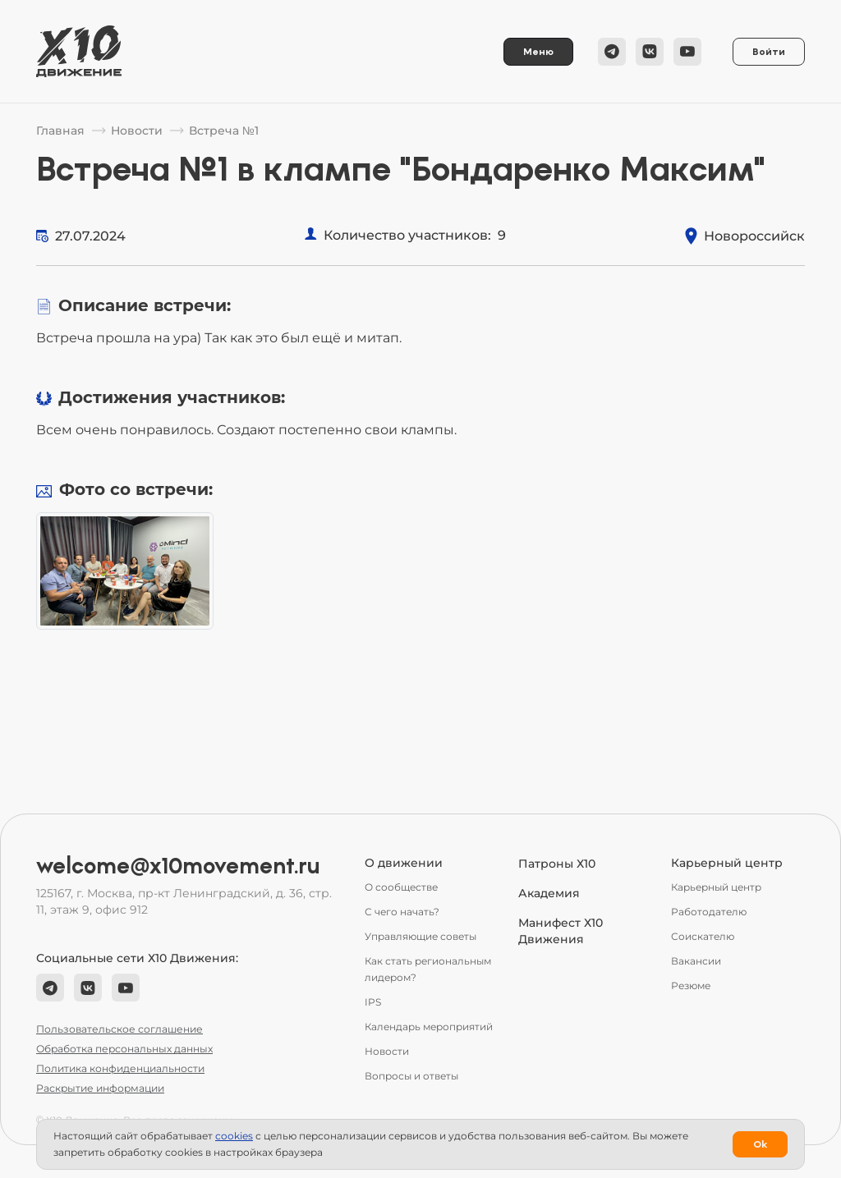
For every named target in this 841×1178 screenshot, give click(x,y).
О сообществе (401, 887)
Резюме (690, 985)
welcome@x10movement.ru (178, 866)
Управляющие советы (420, 936)
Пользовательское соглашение (119, 1029)
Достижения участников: (171, 397)
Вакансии (696, 961)
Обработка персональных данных (124, 1049)
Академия (549, 893)
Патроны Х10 (556, 863)
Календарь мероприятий (429, 1026)
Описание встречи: (144, 305)
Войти (768, 51)
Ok (760, 1144)
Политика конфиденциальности (120, 1068)
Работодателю (709, 911)
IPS (373, 1002)
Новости (387, 1051)
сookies (234, 1136)
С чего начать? (402, 911)
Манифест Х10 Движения (560, 931)
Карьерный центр (716, 887)
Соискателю (702, 936)
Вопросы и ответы (411, 1076)
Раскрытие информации (100, 1088)
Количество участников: (407, 235)
